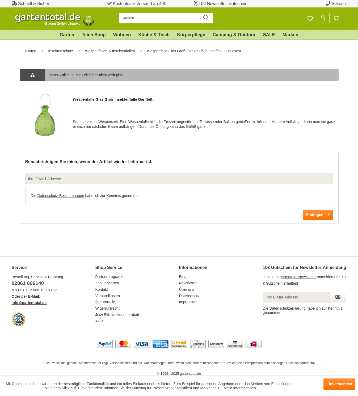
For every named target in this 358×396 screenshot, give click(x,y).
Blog (183, 277)
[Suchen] (166, 18)
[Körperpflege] (191, 35)
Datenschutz (189, 296)
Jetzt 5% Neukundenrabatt (117, 315)
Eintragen (318, 213)
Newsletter (188, 283)
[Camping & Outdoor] (234, 35)
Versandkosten (107, 296)
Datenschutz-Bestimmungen (60, 195)
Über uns (186, 289)
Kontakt (101, 289)
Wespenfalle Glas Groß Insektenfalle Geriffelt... (114, 99)
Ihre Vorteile (105, 302)
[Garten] (67, 35)
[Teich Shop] (93, 35)
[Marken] (290, 35)
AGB (99, 321)
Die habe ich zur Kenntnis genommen (86, 195)
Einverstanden (339, 384)
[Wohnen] (122, 35)
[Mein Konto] (323, 18)
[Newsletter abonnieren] (338, 297)
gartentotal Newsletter (298, 277)
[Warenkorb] (339, 18)
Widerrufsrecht (107, 308)
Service (339, 3)
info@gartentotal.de (29, 303)
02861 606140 (28, 283)
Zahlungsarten (107, 283)
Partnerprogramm (110, 277)
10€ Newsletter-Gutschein (223, 3)
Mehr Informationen (240, 388)
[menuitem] (166, 18)
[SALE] (269, 35)
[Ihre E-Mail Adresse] (296, 297)
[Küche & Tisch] (153, 35)
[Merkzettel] (310, 18)
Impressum (188, 302)
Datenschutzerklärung (287, 308)
